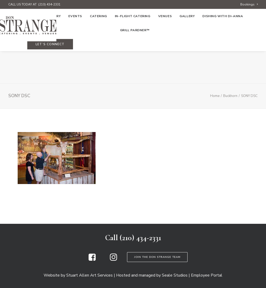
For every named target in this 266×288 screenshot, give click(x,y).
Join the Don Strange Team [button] (157, 257)
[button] (92, 259)
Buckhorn (230, 96)
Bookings (249, 4)
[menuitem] (249, 4)
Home (28, 49)
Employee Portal (206, 275)
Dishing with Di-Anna (222, 49)
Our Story (51, 49)
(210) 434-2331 (49, 4)
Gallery (187, 49)
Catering (98, 49)
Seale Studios (175, 275)
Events (75, 49)
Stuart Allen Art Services (89, 275)
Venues (165, 49)
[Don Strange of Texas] (133, 25)
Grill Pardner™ (134, 63)
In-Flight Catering (132, 49)
